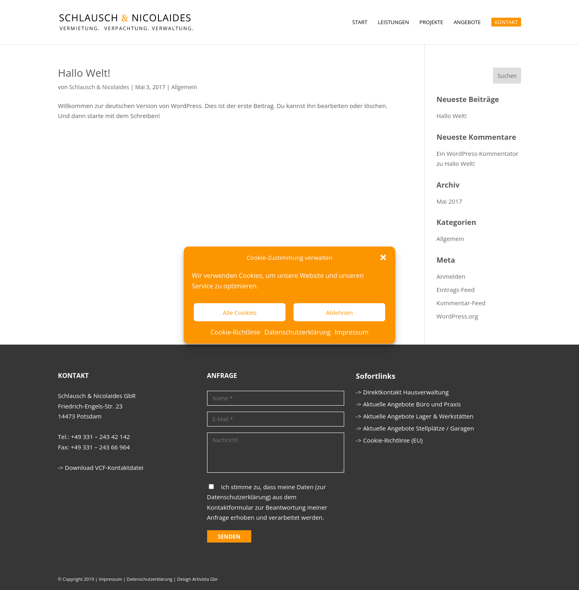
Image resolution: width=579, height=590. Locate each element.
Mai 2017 (449, 201)
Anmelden (451, 276)
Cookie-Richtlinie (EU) (393, 440)
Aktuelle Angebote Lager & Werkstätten (418, 416)
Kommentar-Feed (461, 303)
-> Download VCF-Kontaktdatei (101, 467)
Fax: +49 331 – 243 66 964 (94, 447)
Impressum (351, 332)
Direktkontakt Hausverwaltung (406, 392)
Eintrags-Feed (456, 290)
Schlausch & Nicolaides (99, 87)
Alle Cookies (240, 312)
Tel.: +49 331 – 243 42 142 (94, 437)
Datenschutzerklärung (297, 332)
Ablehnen (339, 312)
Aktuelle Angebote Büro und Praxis (412, 404)
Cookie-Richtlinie (235, 332)
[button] (383, 257)
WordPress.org (457, 316)
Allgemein (184, 87)
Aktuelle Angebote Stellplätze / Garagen (418, 428)
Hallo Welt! (84, 72)
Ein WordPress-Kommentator (478, 153)
